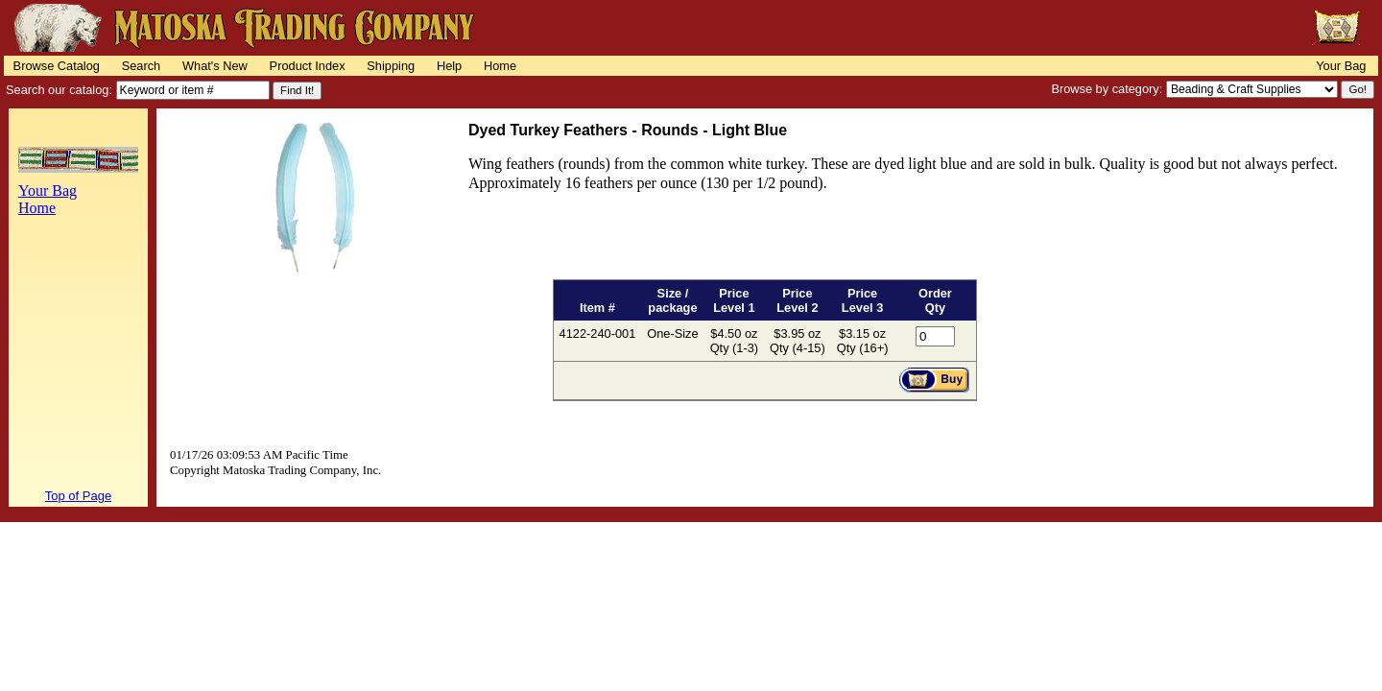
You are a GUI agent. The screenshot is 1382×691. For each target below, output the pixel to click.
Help (449, 66)
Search (141, 66)
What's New (215, 66)
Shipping (391, 66)
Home (500, 66)
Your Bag (1341, 66)
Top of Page (78, 495)
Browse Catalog (56, 66)
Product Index (308, 66)
